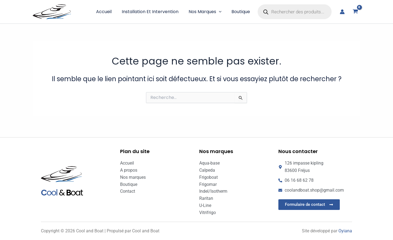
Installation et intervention (153, 11)
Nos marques (207, 12)
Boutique (241, 11)
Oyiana (345, 230)
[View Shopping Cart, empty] (355, 11)
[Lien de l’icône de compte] (342, 11)
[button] (221, 12)
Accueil (108, 11)
